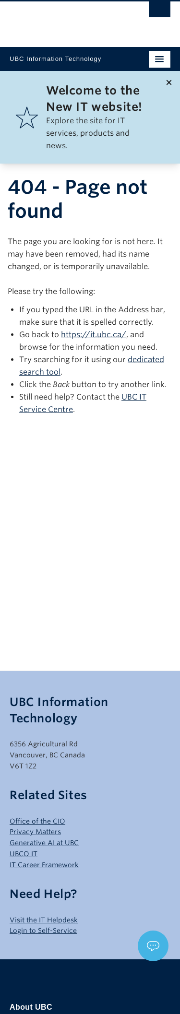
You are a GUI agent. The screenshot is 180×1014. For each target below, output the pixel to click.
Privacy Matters (35, 832)
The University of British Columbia (66, 19)
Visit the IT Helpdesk (44, 920)
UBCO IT (23, 854)
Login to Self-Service (43, 930)
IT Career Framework (44, 865)
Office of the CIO (37, 821)
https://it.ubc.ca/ (93, 334)
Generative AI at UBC (44, 843)
